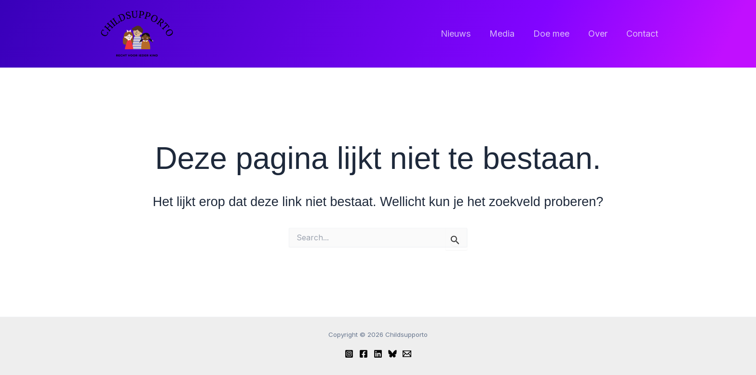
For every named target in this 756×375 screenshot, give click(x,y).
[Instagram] (349, 353)
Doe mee (555, 33)
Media (506, 33)
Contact (643, 33)
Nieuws (462, 33)
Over (599, 33)
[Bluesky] (392, 353)
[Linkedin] (378, 353)
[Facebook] (363, 353)
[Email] (407, 353)
